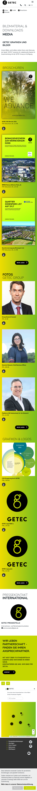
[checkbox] (6, 689)
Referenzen (11, 747)
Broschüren (22, 10)
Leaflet (11, 736)
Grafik (13, 10)
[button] (34, 689)
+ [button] (33, 730)
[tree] (20, 689)
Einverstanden (30, 788)
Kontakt (6, 12)
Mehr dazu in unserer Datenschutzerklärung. (17, 784)
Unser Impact (11, 745)
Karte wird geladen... (18, 719)
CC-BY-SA (33, 736)
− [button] (33, 733)
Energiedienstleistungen (15, 741)
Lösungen (10, 743)
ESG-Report (11, 749)
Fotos (5, 10)
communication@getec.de (9, 628)
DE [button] (31, 5)
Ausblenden (17, 788)
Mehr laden (22, 263)
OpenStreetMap (21, 736)
